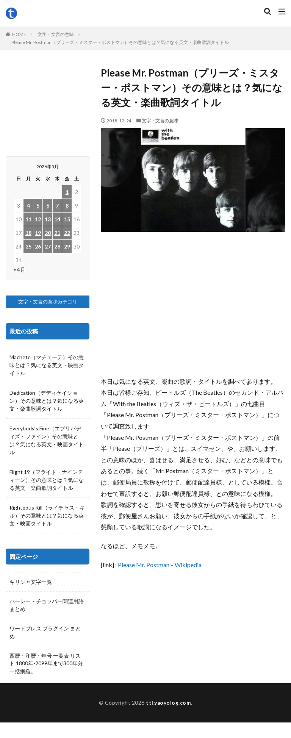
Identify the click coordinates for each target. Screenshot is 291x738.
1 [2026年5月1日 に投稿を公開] (67, 192)
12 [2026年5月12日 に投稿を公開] (38, 219)
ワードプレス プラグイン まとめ (45, 633)
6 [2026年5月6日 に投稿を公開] (47, 205)
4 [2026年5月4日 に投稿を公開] (28, 205)
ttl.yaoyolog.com (168, 718)
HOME (19, 34)
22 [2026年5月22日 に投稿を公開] (67, 233)
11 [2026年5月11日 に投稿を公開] (28, 219)
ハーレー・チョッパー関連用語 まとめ (46, 606)
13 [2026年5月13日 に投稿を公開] (48, 219)
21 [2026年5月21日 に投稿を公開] (57, 233)
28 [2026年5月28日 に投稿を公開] (57, 246)
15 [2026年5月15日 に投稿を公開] (67, 219)
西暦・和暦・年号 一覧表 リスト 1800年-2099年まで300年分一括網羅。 (46, 665)
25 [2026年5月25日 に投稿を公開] (28, 246)
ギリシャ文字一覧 (30, 582)
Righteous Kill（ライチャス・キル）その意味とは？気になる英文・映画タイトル (47, 515)
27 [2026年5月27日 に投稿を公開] (48, 246)
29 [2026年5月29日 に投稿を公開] (67, 246)
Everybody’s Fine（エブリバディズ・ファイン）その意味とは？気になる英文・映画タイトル (46, 440)
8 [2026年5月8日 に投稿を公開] (67, 205)
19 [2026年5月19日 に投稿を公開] (38, 233)
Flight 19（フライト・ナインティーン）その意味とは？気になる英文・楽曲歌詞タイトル (46, 480)
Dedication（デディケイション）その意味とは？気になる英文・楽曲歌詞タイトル (46, 400)
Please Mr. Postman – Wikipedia (160, 564)
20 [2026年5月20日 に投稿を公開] (48, 233)
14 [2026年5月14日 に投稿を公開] (57, 219)
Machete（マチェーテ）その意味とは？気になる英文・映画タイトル (46, 365)
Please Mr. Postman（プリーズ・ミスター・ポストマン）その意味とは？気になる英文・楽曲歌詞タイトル (120, 42)
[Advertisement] (193, 308)
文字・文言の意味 (56, 34)
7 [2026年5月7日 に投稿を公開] (57, 205)
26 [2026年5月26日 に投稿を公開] (38, 246)
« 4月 (19, 269)
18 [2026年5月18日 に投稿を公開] (28, 233)
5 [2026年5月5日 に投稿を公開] (37, 205)
